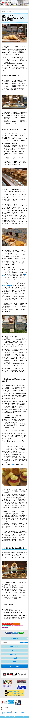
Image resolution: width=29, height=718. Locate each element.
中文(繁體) (22, 712)
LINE (21, 632)
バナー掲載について (6, 707)
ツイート (15, 632)
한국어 (3, 713)
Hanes (13, 11)
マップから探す (14, 666)
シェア (8, 632)
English (9, 712)
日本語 (3, 712)
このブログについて (6, 709)
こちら (12, 464)
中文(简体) (15, 712)
